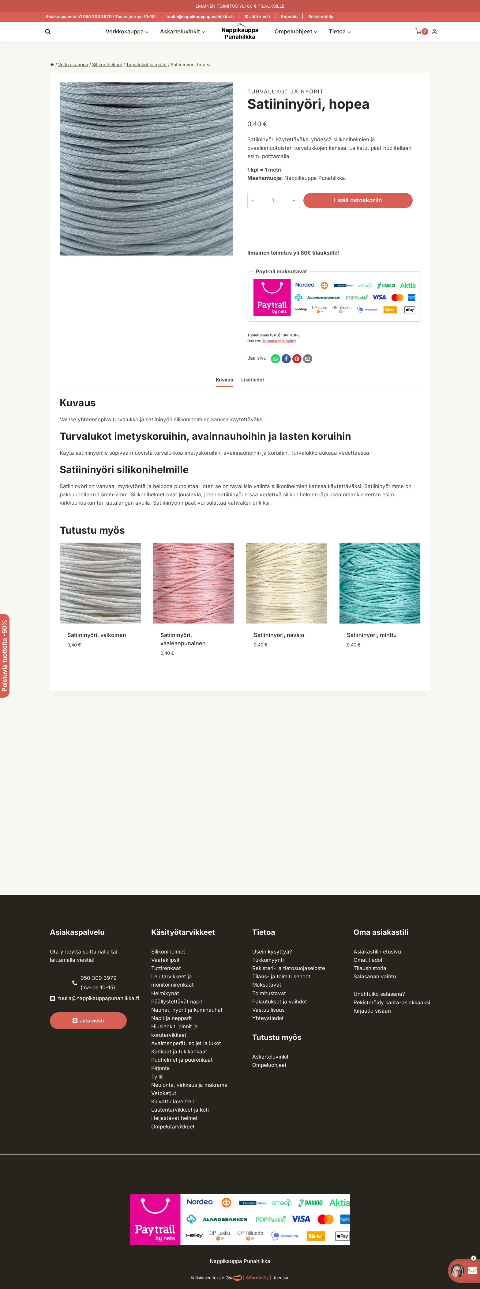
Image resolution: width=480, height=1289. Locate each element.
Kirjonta (160, 1068)
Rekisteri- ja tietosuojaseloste (288, 968)
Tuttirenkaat (166, 968)
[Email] (307, 358)
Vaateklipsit (165, 960)
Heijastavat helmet (174, 1118)
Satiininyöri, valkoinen (96, 635)
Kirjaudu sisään (372, 1011)
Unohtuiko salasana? (379, 994)
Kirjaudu (289, 16)
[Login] (434, 31)
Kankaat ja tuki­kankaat (179, 1051)
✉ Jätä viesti (257, 16)
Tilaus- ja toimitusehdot (281, 976)
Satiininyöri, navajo (279, 635)
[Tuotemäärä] (268, 200)
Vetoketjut (163, 1093)
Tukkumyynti (268, 960)
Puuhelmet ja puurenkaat (182, 1060)
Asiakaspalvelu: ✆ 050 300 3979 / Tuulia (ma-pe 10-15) (101, 16)
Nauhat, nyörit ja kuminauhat (187, 1010)
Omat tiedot (368, 960)
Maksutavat (266, 985)
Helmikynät (165, 993)
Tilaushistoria (370, 968)
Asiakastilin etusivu (377, 952)
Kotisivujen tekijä (207, 1277)
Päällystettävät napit (176, 1002)
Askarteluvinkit (270, 1057)
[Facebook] (286, 358)
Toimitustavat (269, 993)
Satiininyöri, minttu (372, 635)
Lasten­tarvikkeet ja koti (180, 1110)
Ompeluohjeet (269, 1065)
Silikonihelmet (168, 952)
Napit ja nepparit (171, 1018)
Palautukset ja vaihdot (279, 1002)
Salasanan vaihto (375, 976)
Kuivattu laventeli (172, 1101)
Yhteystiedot (268, 1018)
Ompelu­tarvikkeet (173, 1127)
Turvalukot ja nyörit (285, 92)
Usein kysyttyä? (272, 952)
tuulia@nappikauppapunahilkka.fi (200, 16)
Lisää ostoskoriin (348, 200)
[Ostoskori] (418, 31)
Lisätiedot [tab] (252, 380)
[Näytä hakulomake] (48, 31)
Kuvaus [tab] (224, 380)
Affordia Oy (257, 1277)
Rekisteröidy (320, 16)
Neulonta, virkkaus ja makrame (189, 1085)
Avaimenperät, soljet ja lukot (186, 1043)
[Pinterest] (297, 358)
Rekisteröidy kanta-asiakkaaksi (392, 1002)
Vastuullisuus (268, 1010)
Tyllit (157, 1077)
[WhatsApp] (275, 358)
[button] (462, 1258)
